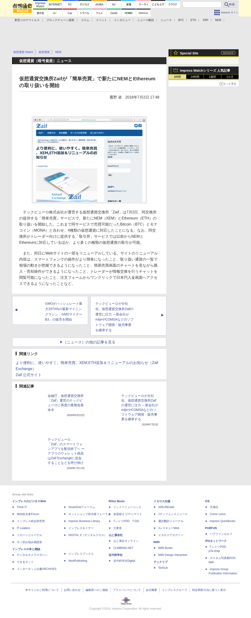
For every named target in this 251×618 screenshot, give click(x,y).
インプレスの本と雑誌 (26, 549)
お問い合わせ (72, 590)
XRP (205, 20)
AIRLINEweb (166, 507)
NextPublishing (77, 560)
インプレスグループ (174, 590)
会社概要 (151, 590)
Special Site (189, 53)
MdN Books (165, 548)
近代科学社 (116, 555)
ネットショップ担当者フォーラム (89, 514)
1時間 (177, 76)
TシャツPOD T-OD (126, 521)
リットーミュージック (127, 507)
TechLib (163, 567)
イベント (101, 20)
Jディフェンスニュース (173, 514)
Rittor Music (117, 501)
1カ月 (230, 76)
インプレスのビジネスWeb (29, 501)
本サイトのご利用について (42, 590)
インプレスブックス (81, 553)
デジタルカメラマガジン (32, 555)
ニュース (166, 20)
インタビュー (122, 20)
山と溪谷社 (116, 535)
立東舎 (117, 528)
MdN (157, 542)
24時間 (194, 76)
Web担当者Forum (28, 514)
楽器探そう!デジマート (127, 514)
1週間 (212, 76)
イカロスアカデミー (170, 535)
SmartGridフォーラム (81, 507)
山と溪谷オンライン (126, 541)
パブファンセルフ (221, 534)
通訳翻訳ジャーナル (170, 521)
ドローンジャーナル (29, 535)
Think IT (22, 507)
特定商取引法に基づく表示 (209, 590)
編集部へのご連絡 (97, 590)
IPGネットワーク (216, 541)
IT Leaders (23, 528)
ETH (193, 20)
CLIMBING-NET (123, 548)
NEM (218, 20)
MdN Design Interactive (172, 555)
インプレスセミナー (81, 528)
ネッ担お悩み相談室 (29, 542)
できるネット (25, 562)
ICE (207, 501)
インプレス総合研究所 (31, 521)
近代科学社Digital (124, 560)
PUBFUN (211, 528)
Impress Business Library (84, 521)
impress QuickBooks (222, 521)
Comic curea (218, 514)
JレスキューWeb (168, 528)
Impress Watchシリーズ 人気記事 (205, 70)
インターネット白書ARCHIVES (36, 569)
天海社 (214, 507)
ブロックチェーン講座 (60, 20)
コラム (85, 20)
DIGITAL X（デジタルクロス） (87, 535)
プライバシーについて (127, 590)
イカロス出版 (162, 501)
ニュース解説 (145, 20)
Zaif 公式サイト (29, 375)
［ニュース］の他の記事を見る (89, 342)
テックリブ (161, 562)
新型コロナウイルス (27, 20)
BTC (181, 20)
